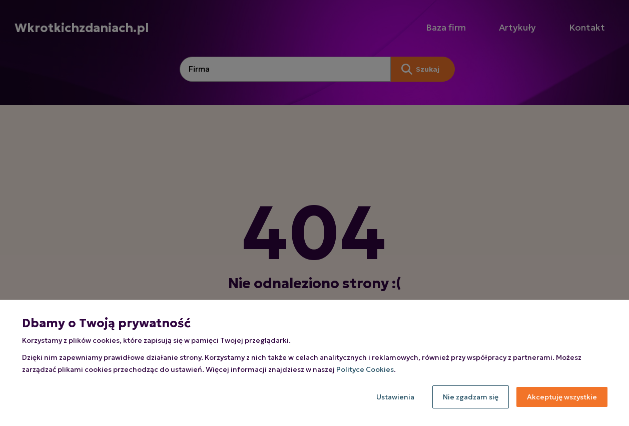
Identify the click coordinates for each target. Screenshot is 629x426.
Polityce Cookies (365, 369)
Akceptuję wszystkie (562, 396)
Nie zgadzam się (470, 396)
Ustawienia (395, 396)
